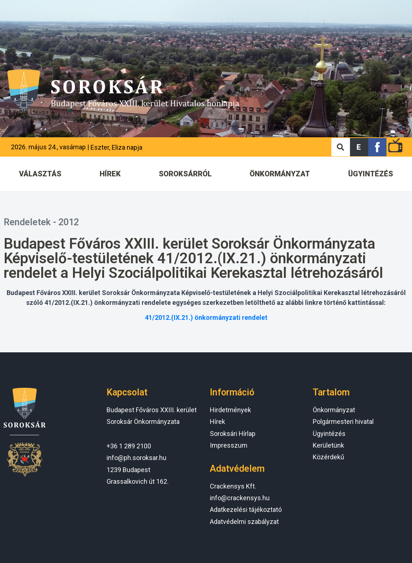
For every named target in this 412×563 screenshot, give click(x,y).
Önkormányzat (334, 410)
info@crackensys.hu (240, 498)
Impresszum (228, 445)
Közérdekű (328, 457)
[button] (359, 147)
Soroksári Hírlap (232, 433)
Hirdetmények (230, 410)
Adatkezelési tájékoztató (246, 509)
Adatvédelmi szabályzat (244, 521)
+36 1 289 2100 (129, 446)
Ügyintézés (329, 433)
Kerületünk (328, 445)
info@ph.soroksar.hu (136, 457)
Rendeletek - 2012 (41, 222)
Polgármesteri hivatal (343, 421)
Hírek (217, 421)
